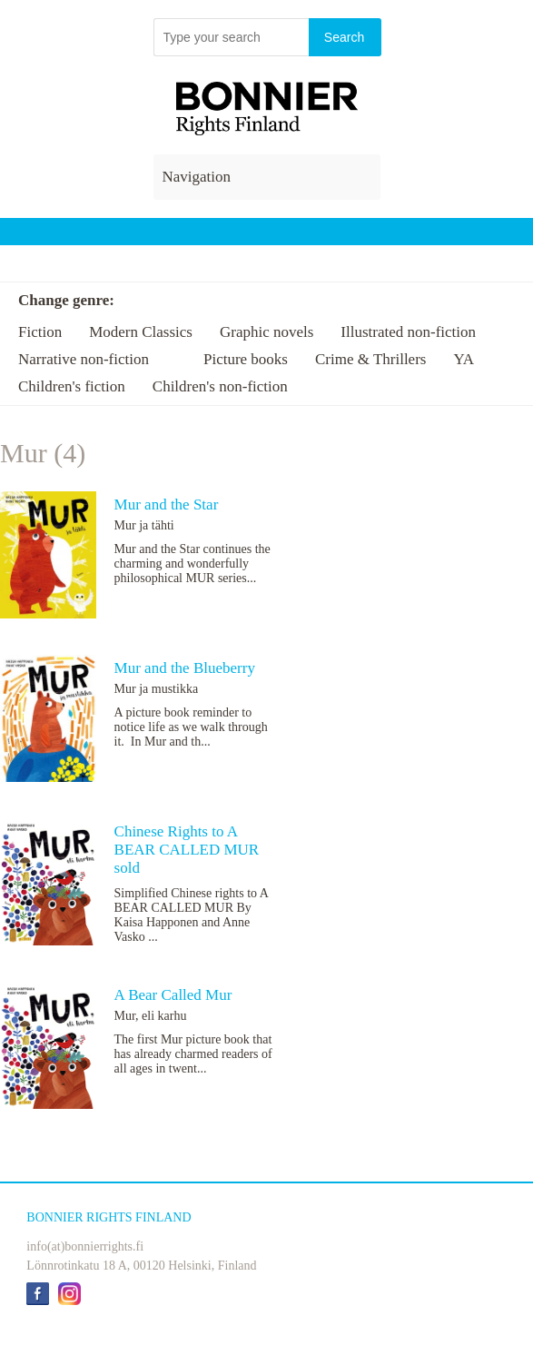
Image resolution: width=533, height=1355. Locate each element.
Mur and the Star (166, 504)
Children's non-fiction (220, 386)
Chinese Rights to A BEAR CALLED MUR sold (187, 849)
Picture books (245, 359)
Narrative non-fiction (83, 359)
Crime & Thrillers (370, 359)
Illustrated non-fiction (408, 332)
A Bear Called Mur (173, 995)
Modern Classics (140, 332)
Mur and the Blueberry (184, 668)
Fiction (40, 332)
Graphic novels (266, 332)
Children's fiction (71, 386)
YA (463, 359)
